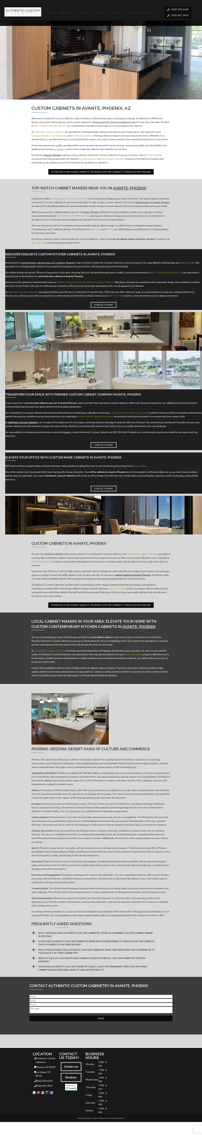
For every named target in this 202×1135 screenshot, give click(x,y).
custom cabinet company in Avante (95, 420)
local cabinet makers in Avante (142, 558)
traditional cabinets (41, 566)
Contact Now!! (104, 308)
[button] (101, 946)
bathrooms (95, 231)
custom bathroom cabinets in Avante (128, 416)
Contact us (71, 1078)
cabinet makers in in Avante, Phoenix (69, 200)
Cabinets (65, 12)
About (99, 12)
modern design (187, 265)
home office (140, 470)
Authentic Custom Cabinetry (49, 132)
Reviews (71, 1089)
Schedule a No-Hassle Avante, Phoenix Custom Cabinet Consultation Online (101, 173)
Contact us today (117, 594)
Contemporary (58, 136)
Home (52, 12)
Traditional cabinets (82, 136)
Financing (115, 12)
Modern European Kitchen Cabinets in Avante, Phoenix (85, 285)
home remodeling (134, 660)
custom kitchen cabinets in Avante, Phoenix (101, 160)
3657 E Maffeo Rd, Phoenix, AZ (50, 126)
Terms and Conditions (115, 1131)
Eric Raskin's (59, 150)
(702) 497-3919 (178, 14)
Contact (144, 12)
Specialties (82, 12)
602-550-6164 (151, 156)
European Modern (40, 136)
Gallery (130, 12)
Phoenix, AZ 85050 (44, 1078)
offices (109, 231)
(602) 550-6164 (178, 8)
